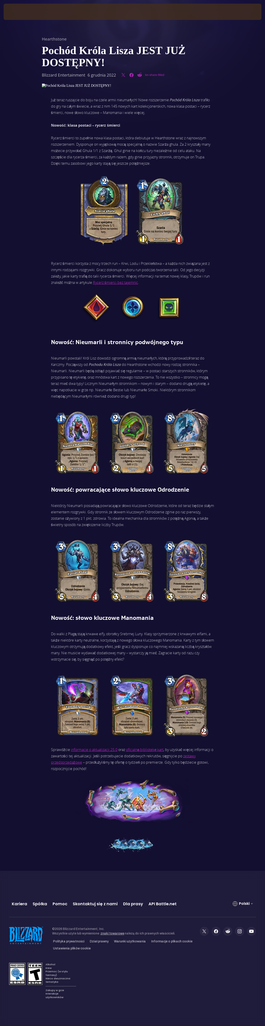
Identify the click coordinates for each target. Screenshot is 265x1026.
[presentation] (17, 12)
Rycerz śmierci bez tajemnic (115, 282)
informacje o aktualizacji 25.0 (94, 749)
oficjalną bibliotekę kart (145, 749)
